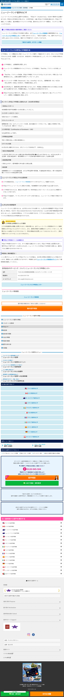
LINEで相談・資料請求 (32, 483)
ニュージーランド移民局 (40, 33)
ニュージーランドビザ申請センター (31, 285)
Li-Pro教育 (7, 657)
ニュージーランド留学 (11, 356)
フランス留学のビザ (31, 417)
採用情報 (39, 686)
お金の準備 (6, 337)
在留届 (5, 348)
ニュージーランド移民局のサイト (14, 68)
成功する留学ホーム (32, 580)
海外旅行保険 (7, 334)
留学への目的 (8, 445)
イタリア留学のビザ (31, 422)
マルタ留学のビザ (31, 413)
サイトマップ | (35, 686)
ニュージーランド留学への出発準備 (15, 375)
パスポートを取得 (8, 323)
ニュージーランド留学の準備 (11, 320)
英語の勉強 (6, 341)
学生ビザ (5, 327)
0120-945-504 (55, 4)
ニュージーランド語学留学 (12, 366)
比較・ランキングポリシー (12, 640)
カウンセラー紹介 (37, 453)
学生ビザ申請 (27, 74)
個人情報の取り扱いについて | (36, 684)
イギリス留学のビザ (31, 403)
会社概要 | (22, 684)
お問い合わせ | (27, 684)
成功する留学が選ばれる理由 (52, 453)
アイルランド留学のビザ (31, 408)
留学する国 (40, 445)
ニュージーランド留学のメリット (14, 361)
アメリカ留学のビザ (31, 388)
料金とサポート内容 (25, 453)
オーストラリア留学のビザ (31, 398)
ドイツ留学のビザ (31, 432)
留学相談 (20, 477)
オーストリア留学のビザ (31, 437)
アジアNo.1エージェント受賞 (10, 453)
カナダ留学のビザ (31, 393)
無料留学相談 (32, 308)
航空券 (5, 330)
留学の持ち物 (7, 344)
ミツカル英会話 (8, 653)
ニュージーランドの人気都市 (13, 371)
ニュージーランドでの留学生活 (13, 380)
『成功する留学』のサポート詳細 (31, 42)
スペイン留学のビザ (31, 427)
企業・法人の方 (9, 644)
